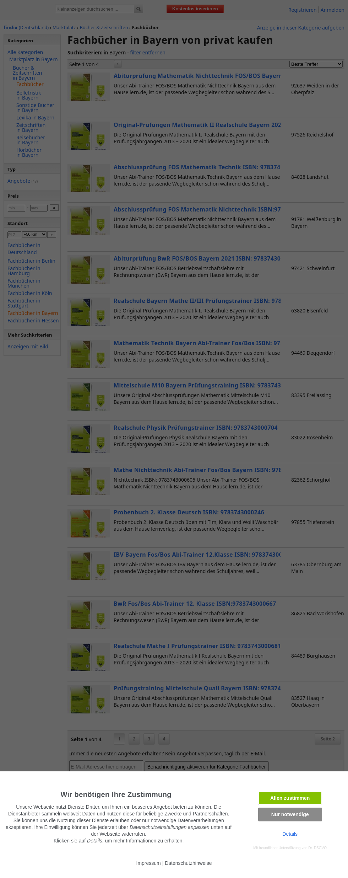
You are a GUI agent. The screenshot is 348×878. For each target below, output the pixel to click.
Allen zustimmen (290, 798)
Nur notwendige (290, 814)
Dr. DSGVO (317, 848)
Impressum (148, 863)
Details (290, 834)
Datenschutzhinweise (188, 863)
